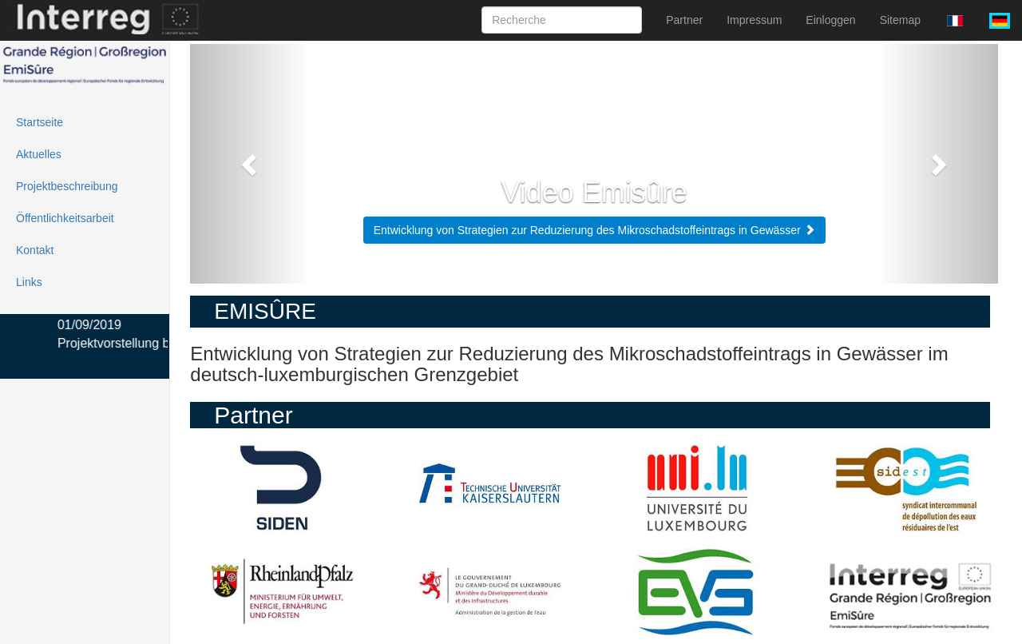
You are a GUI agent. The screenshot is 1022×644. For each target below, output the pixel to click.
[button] (250, 164)
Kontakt (34, 250)
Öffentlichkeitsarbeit (65, 218)
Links (29, 282)
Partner (684, 20)
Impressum (754, 20)
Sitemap (900, 20)
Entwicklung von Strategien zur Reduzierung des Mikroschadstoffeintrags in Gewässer (594, 230)
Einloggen (830, 20)
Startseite (39, 122)
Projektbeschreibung (67, 186)
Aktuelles (38, 154)
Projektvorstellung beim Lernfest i (154, 343)
